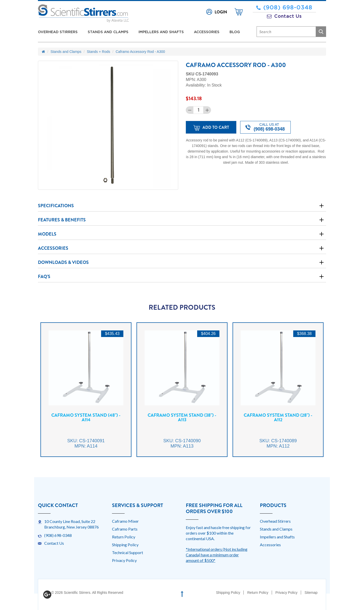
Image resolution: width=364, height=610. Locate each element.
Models (47, 234)
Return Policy (123, 536)
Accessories (206, 32)
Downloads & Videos (63, 262)
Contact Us (284, 16)
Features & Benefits (62, 220)
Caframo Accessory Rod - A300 (140, 52)
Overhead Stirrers (58, 32)
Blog (235, 32)
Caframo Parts (125, 529)
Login (221, 12)
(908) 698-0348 (284, 8)
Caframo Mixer (125, 521)
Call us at (265, 127)
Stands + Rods (98, 52)
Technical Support (127, 552)
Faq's (44, 276)
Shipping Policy (125, 544)
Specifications (56, 205)
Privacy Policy (124, 560)
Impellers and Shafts (161, 32)
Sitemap (311, 593)
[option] (85, 393)
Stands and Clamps (108, 32)
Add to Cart (211, 127)
